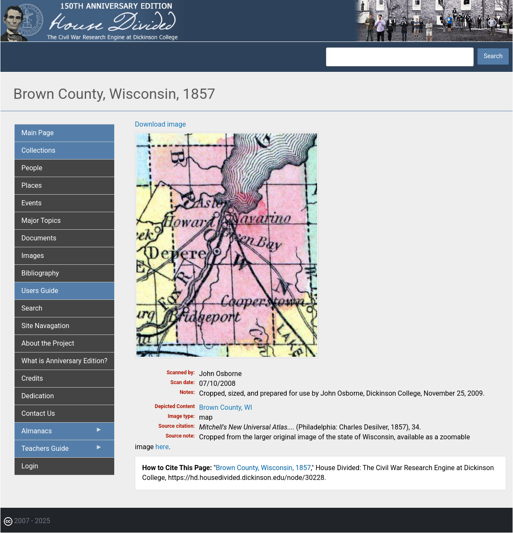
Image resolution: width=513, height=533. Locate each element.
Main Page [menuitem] (37, 133)
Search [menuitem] (31, 308)
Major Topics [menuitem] (41, 220)
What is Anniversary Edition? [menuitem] (64, 361)
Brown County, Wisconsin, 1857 (263, 468)
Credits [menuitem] (32, 378)
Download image (160, 124)
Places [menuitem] (31, 185)
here (162, 447)
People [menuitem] (31, 168)
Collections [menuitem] (38, 150)
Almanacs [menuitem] (62, 433)
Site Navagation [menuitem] (45, 326)
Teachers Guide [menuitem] (62, 450)
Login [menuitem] (29, 466)
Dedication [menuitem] (37, 396)
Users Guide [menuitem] (39, 291)
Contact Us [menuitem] (38, 413)
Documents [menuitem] (38, 238)
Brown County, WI (225, 407)
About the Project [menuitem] (47, 343)
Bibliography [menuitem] (40, 273)
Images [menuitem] (32, 256)
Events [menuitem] (31, 203)
